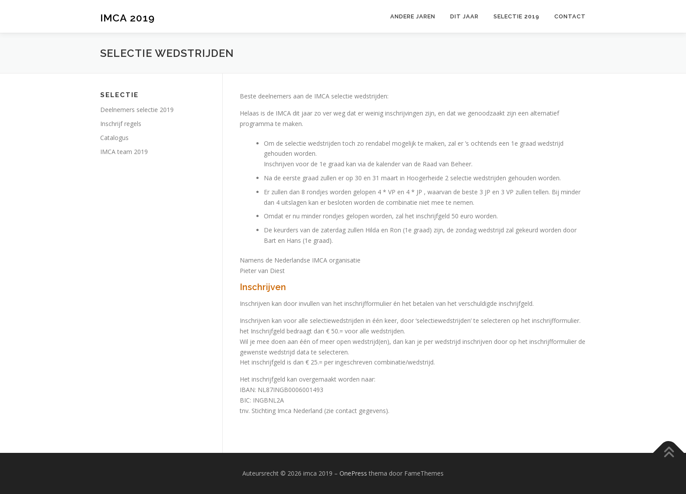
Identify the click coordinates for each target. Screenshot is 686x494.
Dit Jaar (464, 16)
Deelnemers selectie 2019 (137, 109)
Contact (570, 16)
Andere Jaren (412, 16)
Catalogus (114, 137)
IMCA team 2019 (124, 151)
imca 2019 (127, 18)
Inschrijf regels (120, 123)
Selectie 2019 (516, 16)
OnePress (353, 473)
